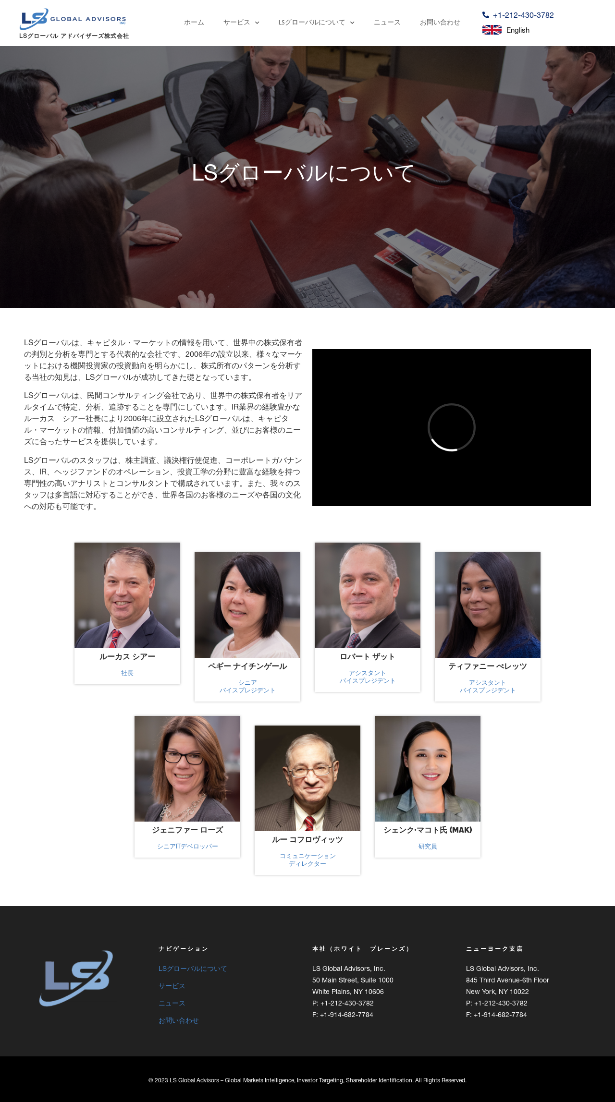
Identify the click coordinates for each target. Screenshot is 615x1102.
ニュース (387, 22)
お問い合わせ (440, 22)
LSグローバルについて (317, 23)
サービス (241, 23)
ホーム (194, 22)
